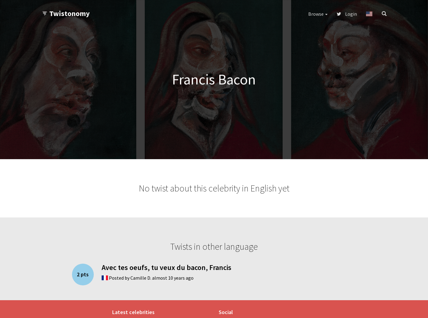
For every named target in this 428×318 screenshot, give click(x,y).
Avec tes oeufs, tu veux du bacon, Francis (166, 267)
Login (347, 14)
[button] (369, 13)
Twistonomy (66, 13)
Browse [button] (318, 14)
